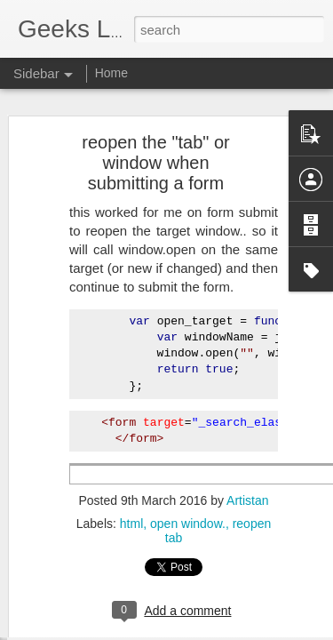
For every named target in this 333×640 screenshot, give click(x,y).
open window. (188, 469)
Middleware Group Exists (103, 548)
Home (111, 73)
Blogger (222, 630)
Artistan (247, 446)
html (131, 469)
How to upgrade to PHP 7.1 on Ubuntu (135, 588)
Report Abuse (274, 630)
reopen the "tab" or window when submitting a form (156, 108)
